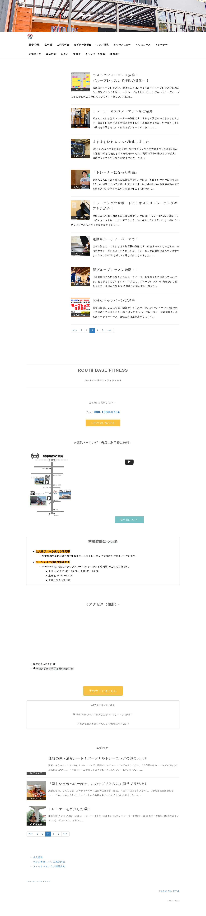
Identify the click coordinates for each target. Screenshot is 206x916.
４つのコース (143, 44)
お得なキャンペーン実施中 (114, 300)
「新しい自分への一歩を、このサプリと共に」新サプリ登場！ (98, 783)
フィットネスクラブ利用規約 (49, 866)
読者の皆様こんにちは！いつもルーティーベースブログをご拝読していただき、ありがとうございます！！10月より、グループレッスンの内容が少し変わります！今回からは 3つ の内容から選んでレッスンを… (135, 281)
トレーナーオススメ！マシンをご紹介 (123, 111)
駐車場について (129, 519)
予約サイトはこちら (103, 691)
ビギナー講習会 (82, 44)
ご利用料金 (63, 44)
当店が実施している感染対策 (49, 862)
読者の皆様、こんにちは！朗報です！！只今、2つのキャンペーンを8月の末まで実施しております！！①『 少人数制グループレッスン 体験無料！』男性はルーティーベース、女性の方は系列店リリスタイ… (135, 312)
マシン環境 (102, 44)
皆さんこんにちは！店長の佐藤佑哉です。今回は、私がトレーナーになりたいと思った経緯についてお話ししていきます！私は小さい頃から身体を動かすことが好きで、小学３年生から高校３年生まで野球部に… (136, 184)
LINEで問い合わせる (103, 423)
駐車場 (48, 44)
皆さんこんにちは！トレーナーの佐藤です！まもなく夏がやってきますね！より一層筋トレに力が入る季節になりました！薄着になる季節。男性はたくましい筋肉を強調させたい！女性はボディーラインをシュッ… (136, 123)
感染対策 (51, 54)
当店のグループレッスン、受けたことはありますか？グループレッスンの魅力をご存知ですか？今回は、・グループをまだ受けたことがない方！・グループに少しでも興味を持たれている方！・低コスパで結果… (125, 92)
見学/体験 (34, 44)
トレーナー (161, 44)
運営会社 (115, 54)
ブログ (77, 54)
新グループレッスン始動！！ (116, 270)
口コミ (64, 54)
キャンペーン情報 (95, 54)
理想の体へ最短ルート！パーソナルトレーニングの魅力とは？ (98, 758)
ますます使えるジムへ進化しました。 (123, 142)
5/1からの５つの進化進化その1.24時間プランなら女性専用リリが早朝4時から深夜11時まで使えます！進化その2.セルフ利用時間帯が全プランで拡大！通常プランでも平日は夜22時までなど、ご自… (135, 153)
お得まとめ (35, 54)
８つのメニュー (122, 44)
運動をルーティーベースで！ (116, 239)
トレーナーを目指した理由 (69, 809)
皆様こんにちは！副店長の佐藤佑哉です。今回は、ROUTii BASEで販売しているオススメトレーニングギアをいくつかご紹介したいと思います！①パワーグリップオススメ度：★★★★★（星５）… (125, 220)
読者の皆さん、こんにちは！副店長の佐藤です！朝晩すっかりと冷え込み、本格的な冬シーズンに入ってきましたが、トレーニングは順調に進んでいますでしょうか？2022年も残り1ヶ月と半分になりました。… (136, 251)
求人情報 (38, 857)
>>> (110, 330)
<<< (75, 330)
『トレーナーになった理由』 (116, 172)
